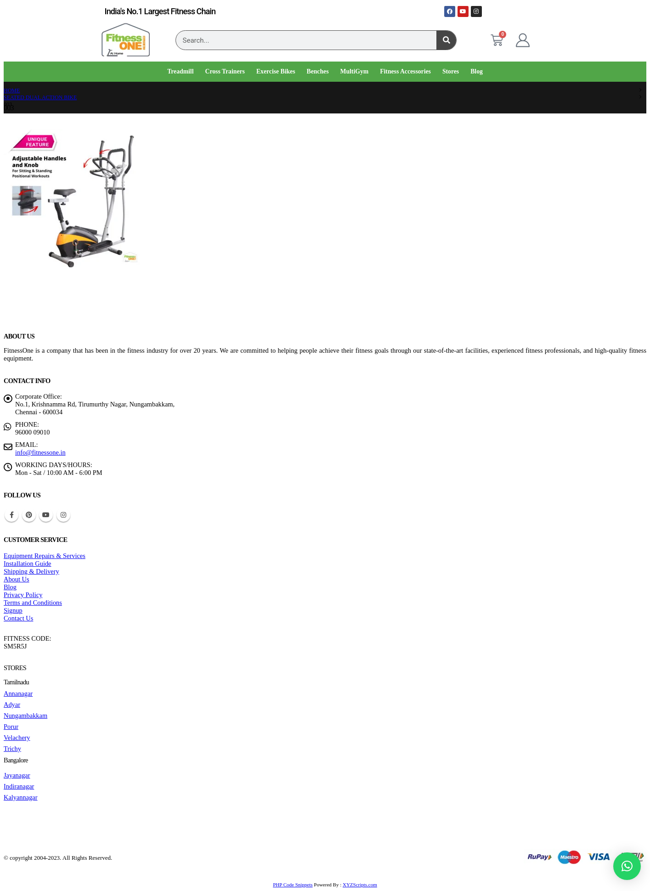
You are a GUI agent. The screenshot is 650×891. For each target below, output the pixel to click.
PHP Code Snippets (292, 884)
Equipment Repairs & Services (44, 555)
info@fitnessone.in (40, 452)
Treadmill (180, 71)
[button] (627, 866)
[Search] (446, 40)
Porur (11, 726)
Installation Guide (27, 563)
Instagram (63, 515)
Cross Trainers (224, 71)
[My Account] (522, 40)
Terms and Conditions (33, 602)
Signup (13, 610)
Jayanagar (17, 775)
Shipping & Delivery (31, 571)
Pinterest (29, 515)
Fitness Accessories (405, 71)
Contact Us (18, 618)
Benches (318, 71)
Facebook (11, 515)
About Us (16, 579)
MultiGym (354, 71)
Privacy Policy (23, 594)
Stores (450, 71)
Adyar (12, 704)
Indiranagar (19, 786)
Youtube (46, 515)
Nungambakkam (25, 715)
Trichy (12, 748)
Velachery (17, 737)
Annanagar (18, 693)
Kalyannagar (21, 797)
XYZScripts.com (360, 884)
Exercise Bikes (275, 71)
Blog (476, 71)
